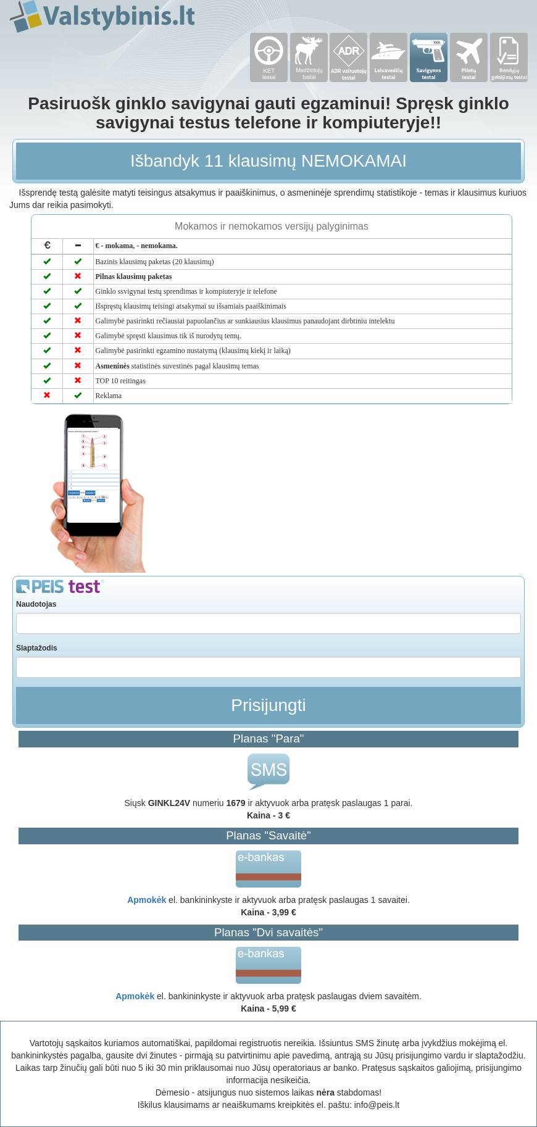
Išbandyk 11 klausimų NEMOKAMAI (268, 160)
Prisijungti (268, 705)
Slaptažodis (36, 648)
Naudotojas (36, 604)
